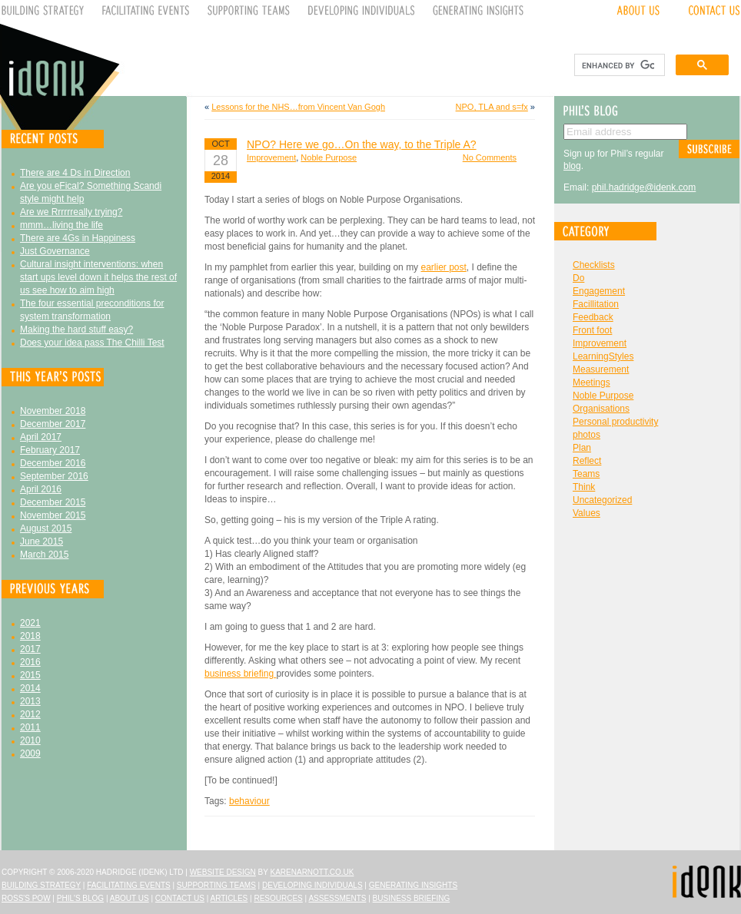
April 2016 (40, 489)
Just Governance (55, 251)
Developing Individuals (312, 885)
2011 (30, 727)
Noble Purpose (329, 157)
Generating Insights (413, 885)
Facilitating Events (129, 885)
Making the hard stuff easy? (76, 329)
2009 (30, 753)
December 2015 (52, 502)
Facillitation (596, 304)
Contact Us (179, 898)
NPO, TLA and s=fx (492, 106)
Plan (582, 447)
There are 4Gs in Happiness (77, 238)
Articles (229, 898)
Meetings (591, 382)
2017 (30, 649)
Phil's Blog (80, 898)
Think (584, 487)
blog (572, 166)
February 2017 (50, 450)
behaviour (249, 801)
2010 (30, 740)
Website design (223, 872)
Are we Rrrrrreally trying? (71, 212)
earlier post (443, 267)
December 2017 (52, 424)
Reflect (587, 460)
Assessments (337, 898)
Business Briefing (411, 898)
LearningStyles (603, 356)
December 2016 (52, 463)
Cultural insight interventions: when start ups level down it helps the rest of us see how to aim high (98, 277)
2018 (30, 636)
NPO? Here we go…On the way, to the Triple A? (362, 144)
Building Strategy (41, 885)
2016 (30, 662)
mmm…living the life (61, 225)
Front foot (592, 330)
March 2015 (44, 554)
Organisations (601, 408)
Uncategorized (602, 500)
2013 (30, 701)
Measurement (601, 369)
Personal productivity (615, 421)
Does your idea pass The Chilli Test (92, 342)
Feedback (593, 317)
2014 (30, 688)
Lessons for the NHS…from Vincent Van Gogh (298, 106)
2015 (30, 675)
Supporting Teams (216, 885)
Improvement (271, 157)
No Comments (490, 157)
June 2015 (41, 541)
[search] (618, 65)
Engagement (599, 291)
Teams (586, 474)
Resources (278, 898)
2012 (30, 714)
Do (578, 278)
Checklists (594, 265)
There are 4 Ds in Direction (75, 172)
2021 (30, 623)
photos (586, 434)
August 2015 (45, 528)
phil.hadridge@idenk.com (644, 187)
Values (586, 513)
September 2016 (54, 476)
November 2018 (52, 411)
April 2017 (40, 437)
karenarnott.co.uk (312, 872)
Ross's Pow (26, 898)
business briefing (240, 673)
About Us (129, 898)
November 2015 (52, 515)
